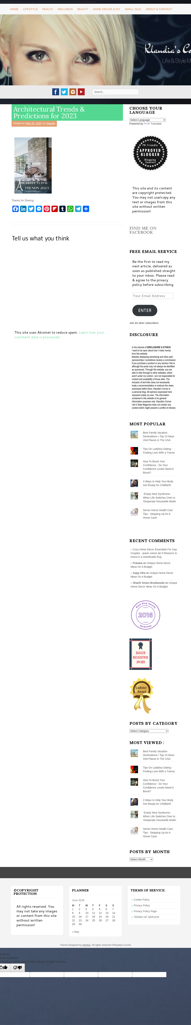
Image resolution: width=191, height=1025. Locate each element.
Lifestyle (30, 9)
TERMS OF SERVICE (146, 917)
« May (75, 931)
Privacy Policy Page (145, 911)
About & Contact (159, 9)
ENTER (144, 310)
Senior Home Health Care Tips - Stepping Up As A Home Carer (158, 514)
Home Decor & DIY (106, 9)
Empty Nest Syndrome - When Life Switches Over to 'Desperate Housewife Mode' (159, 497)
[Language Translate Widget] (147, 120)
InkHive (86, 945)
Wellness (65, 9)
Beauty (82, 9)
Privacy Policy (142, 905)
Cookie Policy (142, 899)
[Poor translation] (17, 968)
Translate (153, 123)
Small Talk (133, 9)
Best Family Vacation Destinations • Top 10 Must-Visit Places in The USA (159, 436)
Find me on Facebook (142, 230)
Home (14, 9)
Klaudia (50, 123)
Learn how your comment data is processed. (59, 334)
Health (47, 9)
